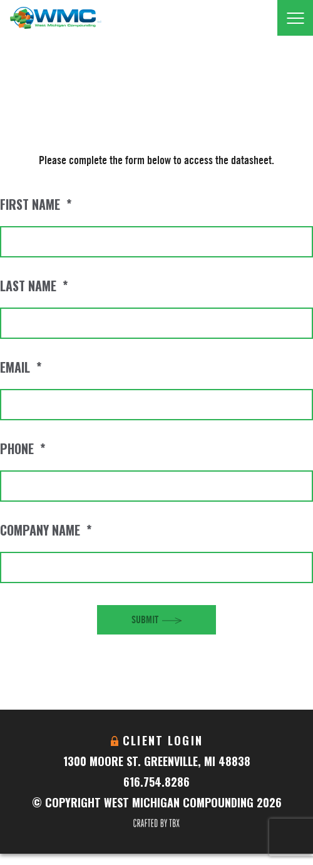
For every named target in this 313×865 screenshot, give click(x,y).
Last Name (34, 285)
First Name (35, 204)
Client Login (163, 740)
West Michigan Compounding (55, 18)
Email (20, 367)
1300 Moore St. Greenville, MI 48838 (156, 761)
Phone (22, 448)
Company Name (45, 530)
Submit (144, 619)
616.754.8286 (156, 782)
